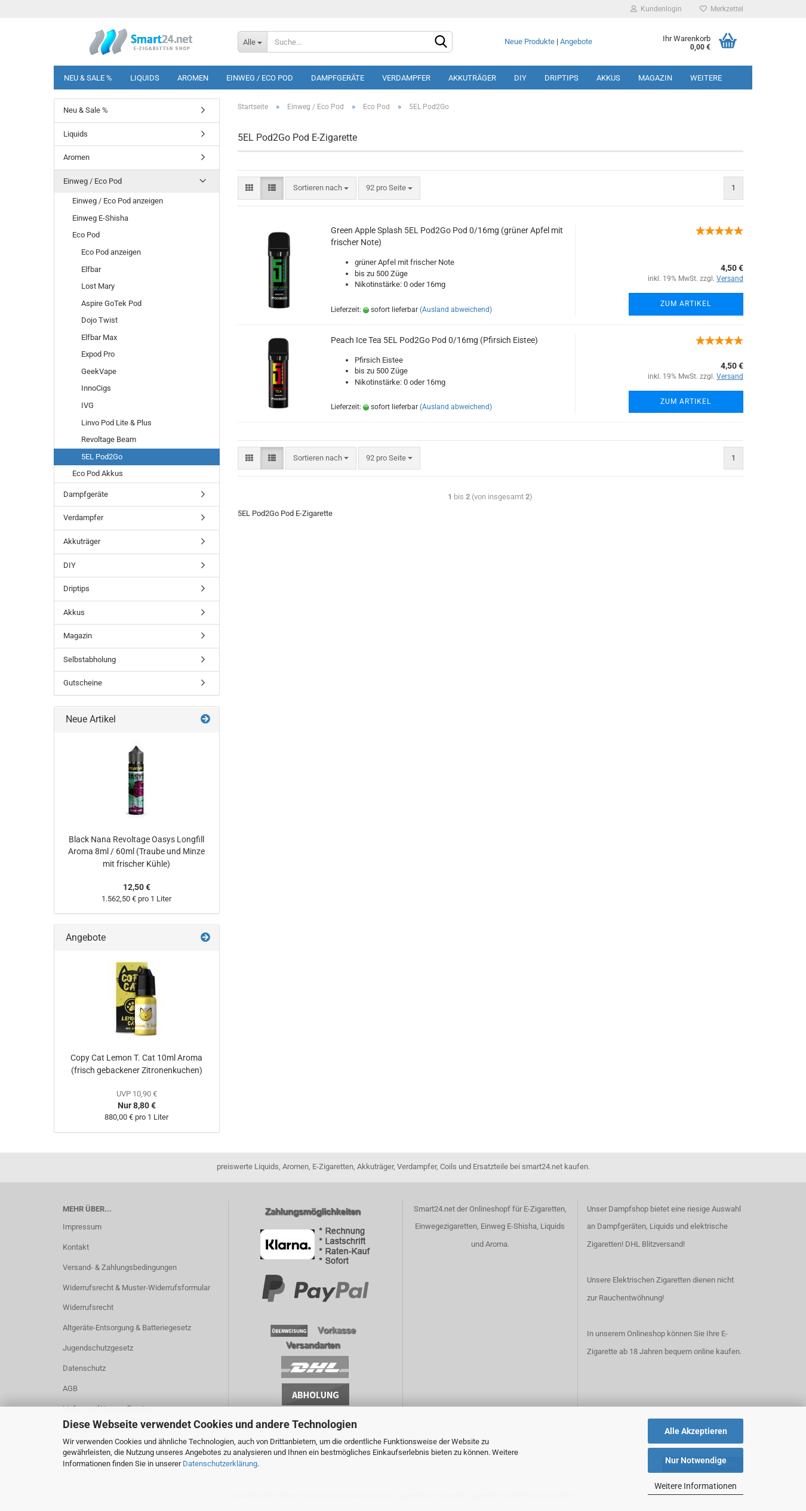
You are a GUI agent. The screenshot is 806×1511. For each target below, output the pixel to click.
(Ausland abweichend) (456, 309)
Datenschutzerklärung (220, 1463)
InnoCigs (96, 388)
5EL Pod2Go (101, 456)
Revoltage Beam (108, 439)
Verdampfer (406, 77)
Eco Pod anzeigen (111, 252)
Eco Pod (86, 234)
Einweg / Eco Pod (259, 77)
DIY (520, 77)
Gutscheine (82, 682)
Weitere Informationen (695, 1486)
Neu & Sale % (88, 77)
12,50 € (136, 887)
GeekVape (98, 371)
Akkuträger (472, 77)
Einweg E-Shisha (100, 218)
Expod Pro (98, 354)
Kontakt (76, 1247)
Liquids (144, 77)
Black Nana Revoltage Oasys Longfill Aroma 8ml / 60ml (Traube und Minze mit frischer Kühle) (136, 852)
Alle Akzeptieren (696, 1431)
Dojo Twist (99, 320)
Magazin (655, 77)
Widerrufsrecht (88, 1307)
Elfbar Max (99, 337)
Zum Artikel (685, 303)
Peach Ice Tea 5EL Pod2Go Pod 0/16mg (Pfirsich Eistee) (434, 340)
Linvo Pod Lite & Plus (116, 422)
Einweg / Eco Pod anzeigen (117, 200)
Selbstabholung (89, 659)
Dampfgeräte (337, 77)
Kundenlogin (656, 9)
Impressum (82, 1226)
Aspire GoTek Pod (111, 303)
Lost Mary (98, 286)
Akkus (608, 77)
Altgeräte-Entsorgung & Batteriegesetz (127, 1327)
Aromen (192, 77)
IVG (87, 405)
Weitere (706, 77)
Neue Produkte (529, 41)
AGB (70, 1388)
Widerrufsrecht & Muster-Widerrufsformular (136, 1287)
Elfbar (91, 269)
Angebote (576, 41)
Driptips (561, 77)
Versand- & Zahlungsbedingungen (120, 1267)
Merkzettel (721, 9)
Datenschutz (84, 1368)
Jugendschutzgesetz (98, 1347)
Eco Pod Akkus (97, 473)
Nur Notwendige (696, 1460)
